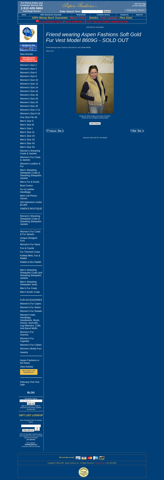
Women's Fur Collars (31, 345)
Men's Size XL (27, 132)
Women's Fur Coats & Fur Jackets (30, 233)
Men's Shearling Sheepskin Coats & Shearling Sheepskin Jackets (30, 174)
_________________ (31, 212)
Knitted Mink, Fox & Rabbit (30, 257)
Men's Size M (27, 124)
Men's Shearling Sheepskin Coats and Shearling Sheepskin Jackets (31, 274)
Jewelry (24, 352)
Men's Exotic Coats (30, 292)
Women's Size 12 (29, 83)
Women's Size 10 (29, 80)
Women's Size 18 (29, 95)
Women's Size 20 (29, 98)
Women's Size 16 (29, 91)
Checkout (141, 10)
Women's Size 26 (29, 106)
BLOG (31, 392)
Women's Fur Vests (30, 244)
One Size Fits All (28, 117)
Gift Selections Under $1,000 (31, 203)
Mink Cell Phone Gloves (28, 197)
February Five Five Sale (29, 383)
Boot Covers (26, 185)
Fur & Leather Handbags (27, 190)
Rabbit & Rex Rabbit (30, 262)
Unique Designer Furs (28, 239)
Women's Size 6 (28, 72)
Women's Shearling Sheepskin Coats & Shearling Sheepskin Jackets (30, 220)
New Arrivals (26, 54)
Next (137, 131)
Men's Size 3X (27, 139)
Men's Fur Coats (28, 288)
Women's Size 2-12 (30, 110)
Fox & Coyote (27, 248)
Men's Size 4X (27, 143)
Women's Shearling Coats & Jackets (30, 152)
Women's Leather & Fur (30, 165)
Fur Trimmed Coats (30, 252)
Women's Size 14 (29, 87)
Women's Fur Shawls (31, 311)
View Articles (26, 366)
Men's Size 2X (27, 136)
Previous (55, 131)
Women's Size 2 (28, 65)
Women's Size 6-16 (30, 113)
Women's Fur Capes (30, 303)
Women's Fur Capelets (27, 339)
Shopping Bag (132, 10)
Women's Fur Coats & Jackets (30, 158)
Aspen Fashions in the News (29, 361)
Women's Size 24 (29, 102)
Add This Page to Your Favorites (139, 5)
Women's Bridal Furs (30, 348)
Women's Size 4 (28, 69)
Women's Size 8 (28, 76)
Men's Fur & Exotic (29, 182)
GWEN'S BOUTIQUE (31, 208)
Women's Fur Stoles (30, 307)
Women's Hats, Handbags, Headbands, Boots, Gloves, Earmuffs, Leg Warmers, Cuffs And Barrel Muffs (30, 322)
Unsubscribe (31, 409)
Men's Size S (26, 121)
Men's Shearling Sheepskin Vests (28, 283)
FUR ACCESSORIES (31, 300)
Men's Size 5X (27, 147)
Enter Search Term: (70, 11)
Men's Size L (26, 128)
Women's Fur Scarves (27, 333)
